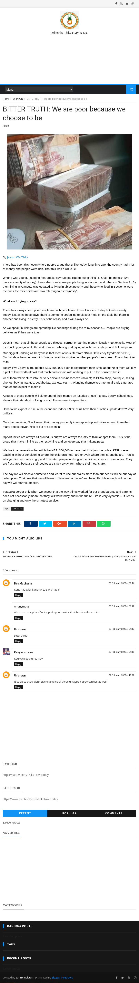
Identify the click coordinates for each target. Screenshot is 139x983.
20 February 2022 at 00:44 (121, 583)
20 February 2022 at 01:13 (121, 629)
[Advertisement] (69, 869)
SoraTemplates (24, 977)
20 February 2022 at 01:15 (121, 652)
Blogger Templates (62, 977)
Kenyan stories (23, 652)
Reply (18, 595)
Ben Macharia (23, 583)
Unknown (20, 629)
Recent (25, 814)
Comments (114, 814)
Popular (69, 814)
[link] (17, 258)
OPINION (18, 99)
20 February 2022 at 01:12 (121, 606)
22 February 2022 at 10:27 (121, 675)
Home (6, 99)
